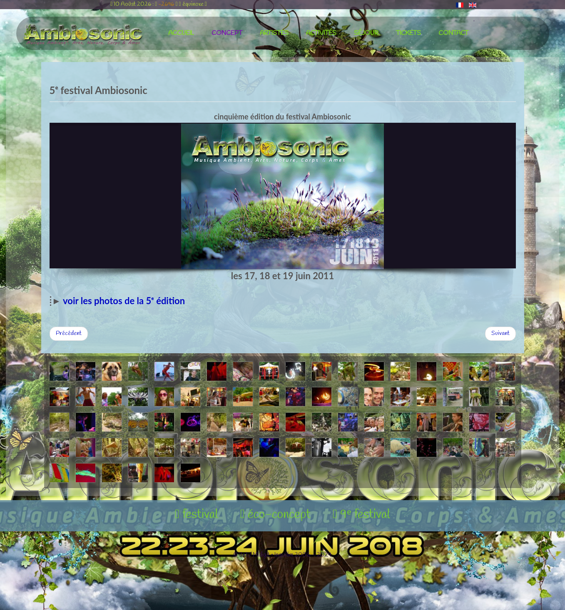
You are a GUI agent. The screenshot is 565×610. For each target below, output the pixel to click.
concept (227, 33)
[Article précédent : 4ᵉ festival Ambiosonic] (69, 334)
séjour (366, 33)
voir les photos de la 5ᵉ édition (124, 300)
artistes (274, 33)
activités (321, 33)
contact (453, 33)
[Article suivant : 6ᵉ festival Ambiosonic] (500, 334)
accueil (181, 33)
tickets (408, 33)
